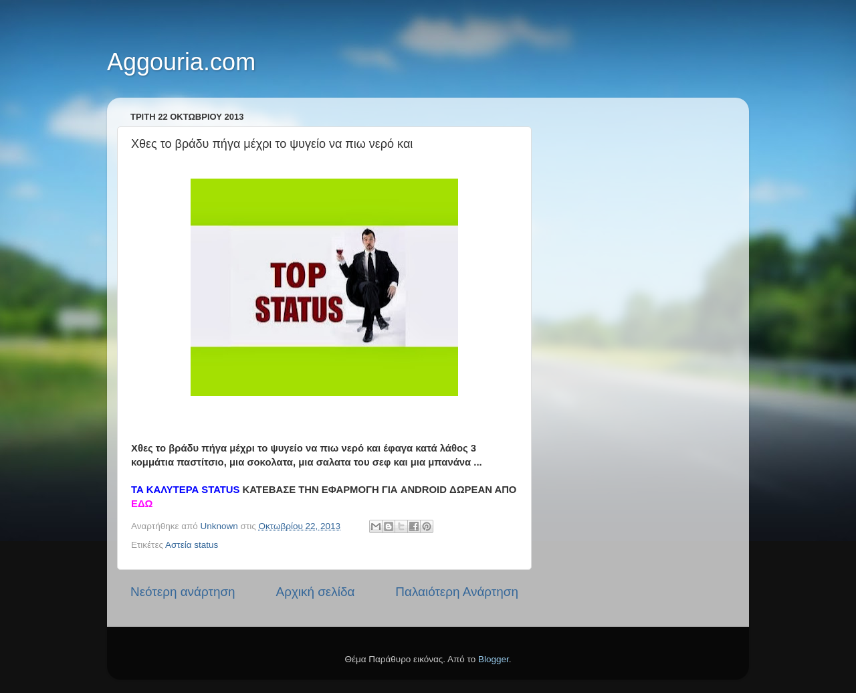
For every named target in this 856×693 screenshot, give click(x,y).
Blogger (493, 659)
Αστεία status (191, 545)
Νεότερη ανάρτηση (182, 592)
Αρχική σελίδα (315, 592)
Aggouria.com (181, 62)
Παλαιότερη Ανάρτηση (456, 592)
